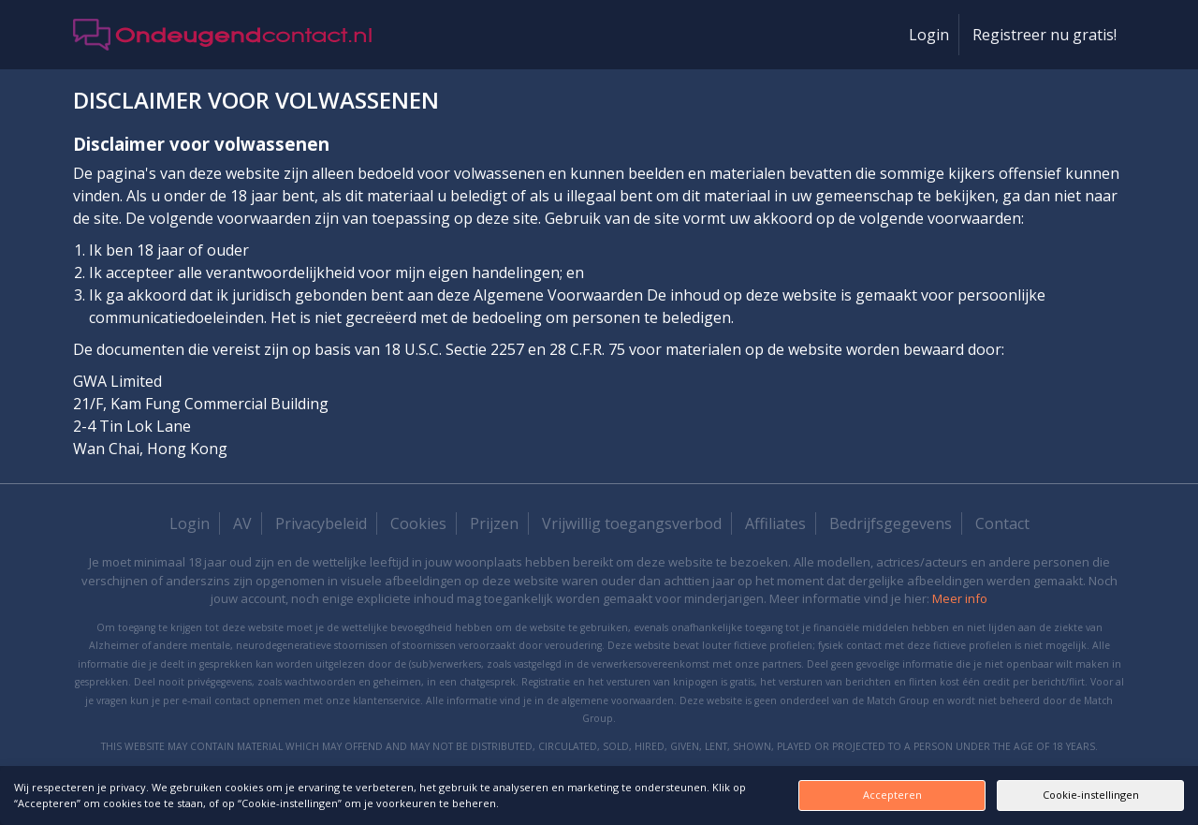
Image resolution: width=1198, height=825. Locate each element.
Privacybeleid (321, 523)
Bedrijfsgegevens (890, 523)
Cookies (418, 523)
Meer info (959, 598)
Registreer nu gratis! (1044, 34)
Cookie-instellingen (1091, 795)
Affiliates (775, 523)
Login (929, 34)
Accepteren (892, 795)
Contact (1002, 523)
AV (242, 523)
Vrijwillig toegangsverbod (632, 523)
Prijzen (494, 523)
